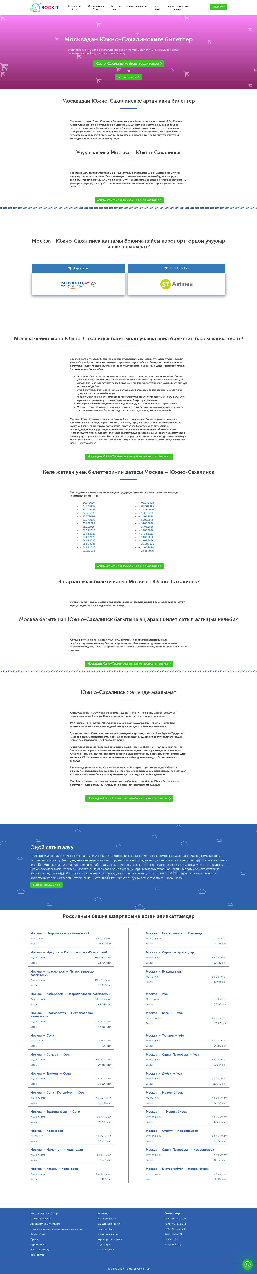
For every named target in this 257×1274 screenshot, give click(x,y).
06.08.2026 (89, 547)
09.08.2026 (147, 506)
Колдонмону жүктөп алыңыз (178, 8)
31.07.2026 (88, 527)
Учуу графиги (155, 8)
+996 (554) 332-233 (175, 1218)
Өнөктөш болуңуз (40, 1249)
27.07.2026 (88, 513)
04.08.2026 (89, 540)
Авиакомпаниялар (136, 6)
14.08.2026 (147, 523)
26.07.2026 (89, 509)
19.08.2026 (147, 540)
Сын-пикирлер (105, 1249)
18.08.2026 (147, 537)
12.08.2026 (147, 516)
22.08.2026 (147, 551)
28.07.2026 (89, 516)
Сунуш (34, 1239)
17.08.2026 (147, 533)
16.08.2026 (147, 530)
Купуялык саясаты (40, 1218)
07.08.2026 (89, 551)
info (173, 1244)
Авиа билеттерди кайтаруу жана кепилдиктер (56, 1229)
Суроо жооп (37, 1244)
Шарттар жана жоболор (44, 1213)
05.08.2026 (89, 544)
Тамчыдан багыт (116, 8)
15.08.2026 (147, 527)
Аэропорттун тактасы (109, 1239)
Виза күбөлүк (37, 1234)
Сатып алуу (218, 7)
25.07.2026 (89, 506)
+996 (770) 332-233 (175, 1224)
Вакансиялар (37, 1255)
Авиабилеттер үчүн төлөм (45, 1224)
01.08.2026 (89, 530)
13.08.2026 (147, 520)
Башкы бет (103, 1213)
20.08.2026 (147, 544)
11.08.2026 (147, 513)
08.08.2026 (147, 502)
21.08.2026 (147, 547)
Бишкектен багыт (74, 8)
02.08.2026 (89, 533)
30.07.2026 (89, 523)
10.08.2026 (147, 509)
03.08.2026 (89, 537)
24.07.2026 (89, 502)
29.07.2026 (89, 520)
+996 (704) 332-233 (175, 1229)
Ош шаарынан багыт (96, 8)
